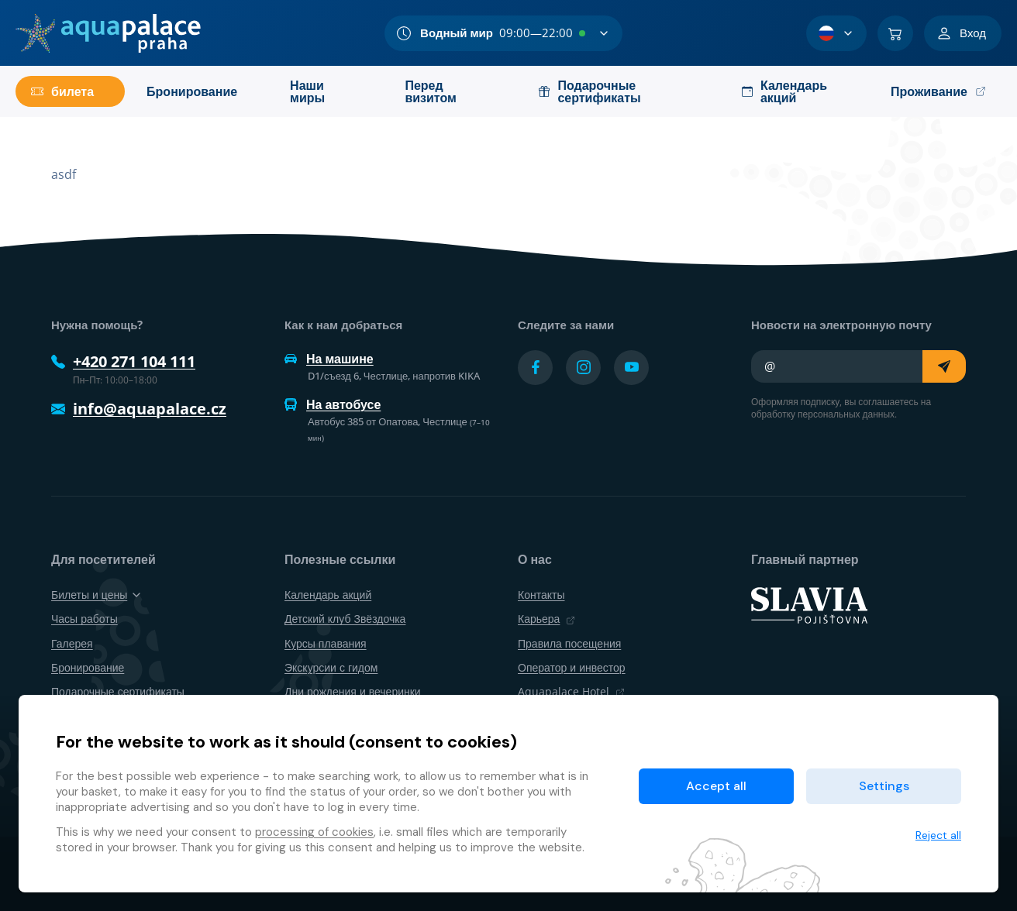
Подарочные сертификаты (117, 691)
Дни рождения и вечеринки (352, 691)
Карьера (546, 618)
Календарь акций (327, 594)
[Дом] (108, 33)
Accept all (716, 786)
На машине (329, 358)
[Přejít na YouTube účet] (631, 367)
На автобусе (332, 404)
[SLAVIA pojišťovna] (809, 604)
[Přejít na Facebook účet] (535, 367)
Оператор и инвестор (572, 667)
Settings (884, 786)
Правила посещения (569, 643)
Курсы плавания (325, 643)
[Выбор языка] (836, 33)
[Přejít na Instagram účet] (583, 367)
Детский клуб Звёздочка (344, 618)
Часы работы (84, 618)
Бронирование (87, 667)
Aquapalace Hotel (571, 691)
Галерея (72, 643)
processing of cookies (314, 832)
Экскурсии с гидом (330, 667)
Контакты (541, 594)
